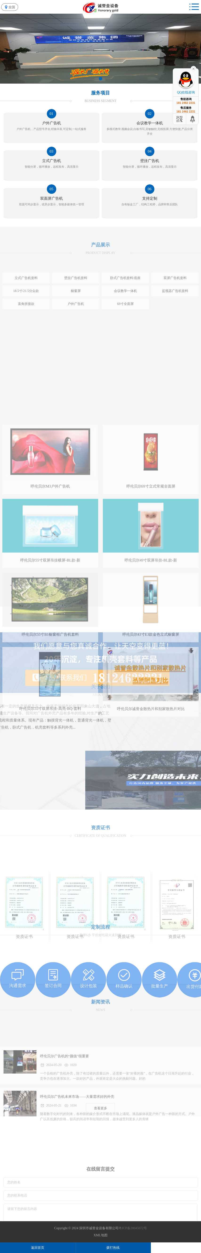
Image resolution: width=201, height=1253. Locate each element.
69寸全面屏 (125, 331)
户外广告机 (76, 331)
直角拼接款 (26, 331)
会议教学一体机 (125, 318)
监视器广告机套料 (175, 318)
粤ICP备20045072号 (133, 1228)
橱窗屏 (76, 318)
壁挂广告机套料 (75, 305)
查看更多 (100, 1114)
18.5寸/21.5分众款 (26, 318)
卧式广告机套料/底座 (125, 305)
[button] (100, 78)
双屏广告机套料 (175, 305)
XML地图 (100, 1235)
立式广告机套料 (26, 305)
